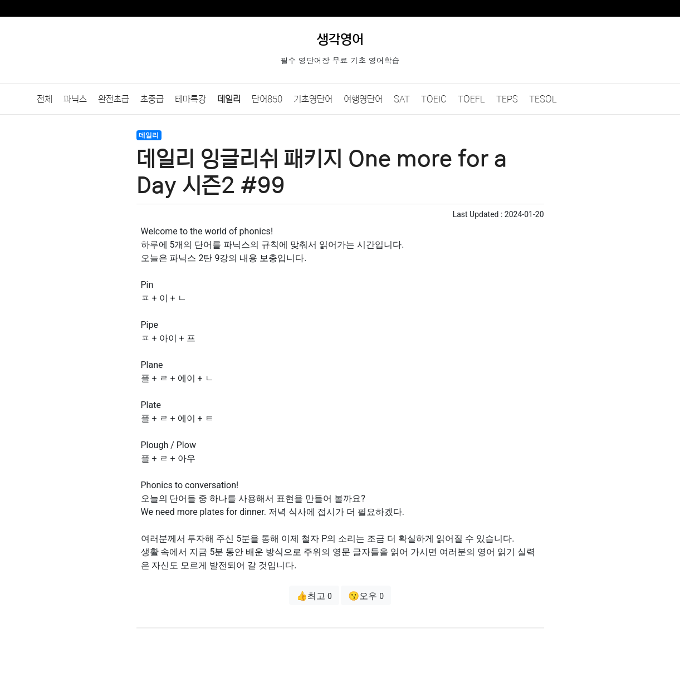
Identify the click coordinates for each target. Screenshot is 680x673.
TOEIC (434, 99)
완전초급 (113, 99)
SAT (402, 99)
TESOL (543, 99)
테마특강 (190, 99)
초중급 (152, 99)
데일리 (229, 99)
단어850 (267, 99)
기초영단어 (312, 99)
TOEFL (471, 99)
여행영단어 (363, 99)
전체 (44, 99)
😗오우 (366, 596)
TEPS (507, 99)
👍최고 (314, 596)
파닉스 (75, 99)
